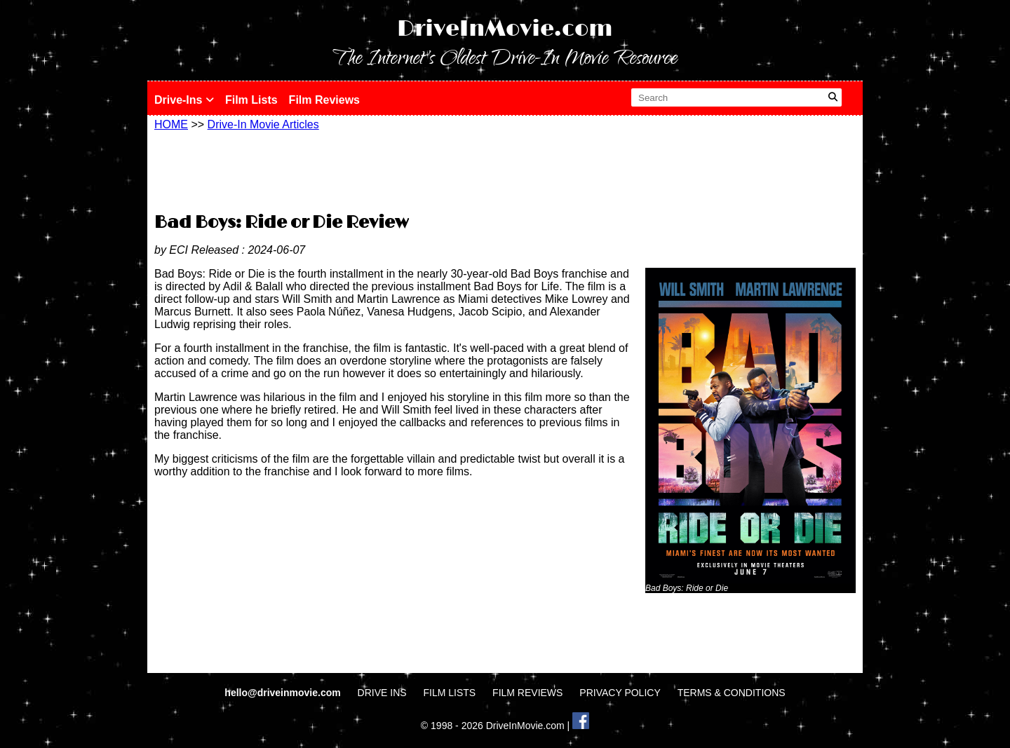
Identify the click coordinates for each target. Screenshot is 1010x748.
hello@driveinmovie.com (283, 692)
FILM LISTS (450, 692)
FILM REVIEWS (527, 692)
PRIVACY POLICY (619, 692)
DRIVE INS (382, 692)
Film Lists (251, 100)
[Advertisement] (505, 169)
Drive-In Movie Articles (263, 124)
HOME (171, 124)
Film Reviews (324, 100)
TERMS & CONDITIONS (732, 692)
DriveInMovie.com (505, 29)
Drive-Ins (184, 100)
